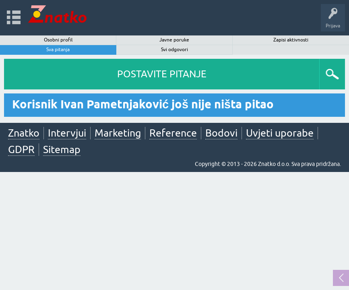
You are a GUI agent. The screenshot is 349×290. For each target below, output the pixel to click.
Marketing (118, 133)
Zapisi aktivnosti (290, 40)
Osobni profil (58, 40)
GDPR (21, 149)
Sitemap (62, 149)
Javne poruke (174, 40)
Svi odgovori (174, 49)
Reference (173, 133)
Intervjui (67, 133)
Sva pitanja (58, 49)
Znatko (23, 133)
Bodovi (221, 133)
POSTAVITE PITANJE (162, 73)
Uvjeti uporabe (280, 133)
